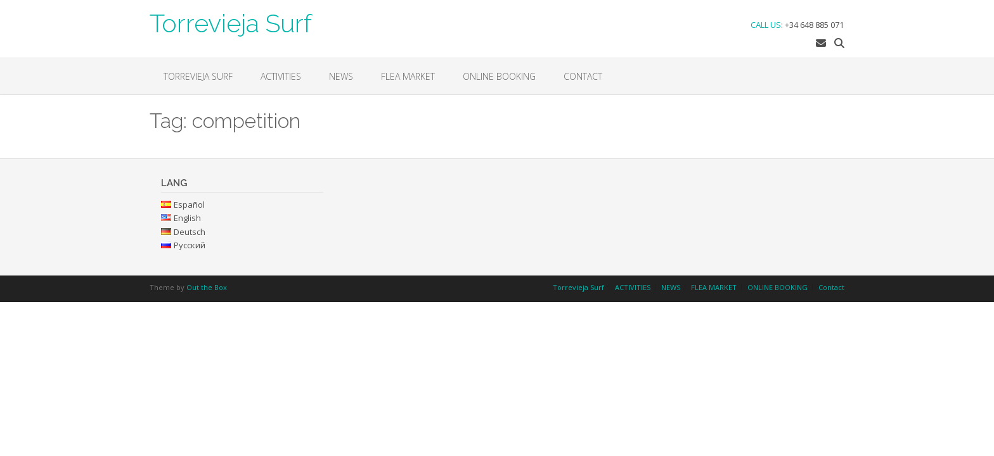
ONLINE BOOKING (499, 76)
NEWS (341, 76)
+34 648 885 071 (814, 24)
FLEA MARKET (408, 76)
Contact (583, 76)
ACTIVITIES (281, 76)
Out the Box (206, 287)
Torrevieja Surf (231, 22)
